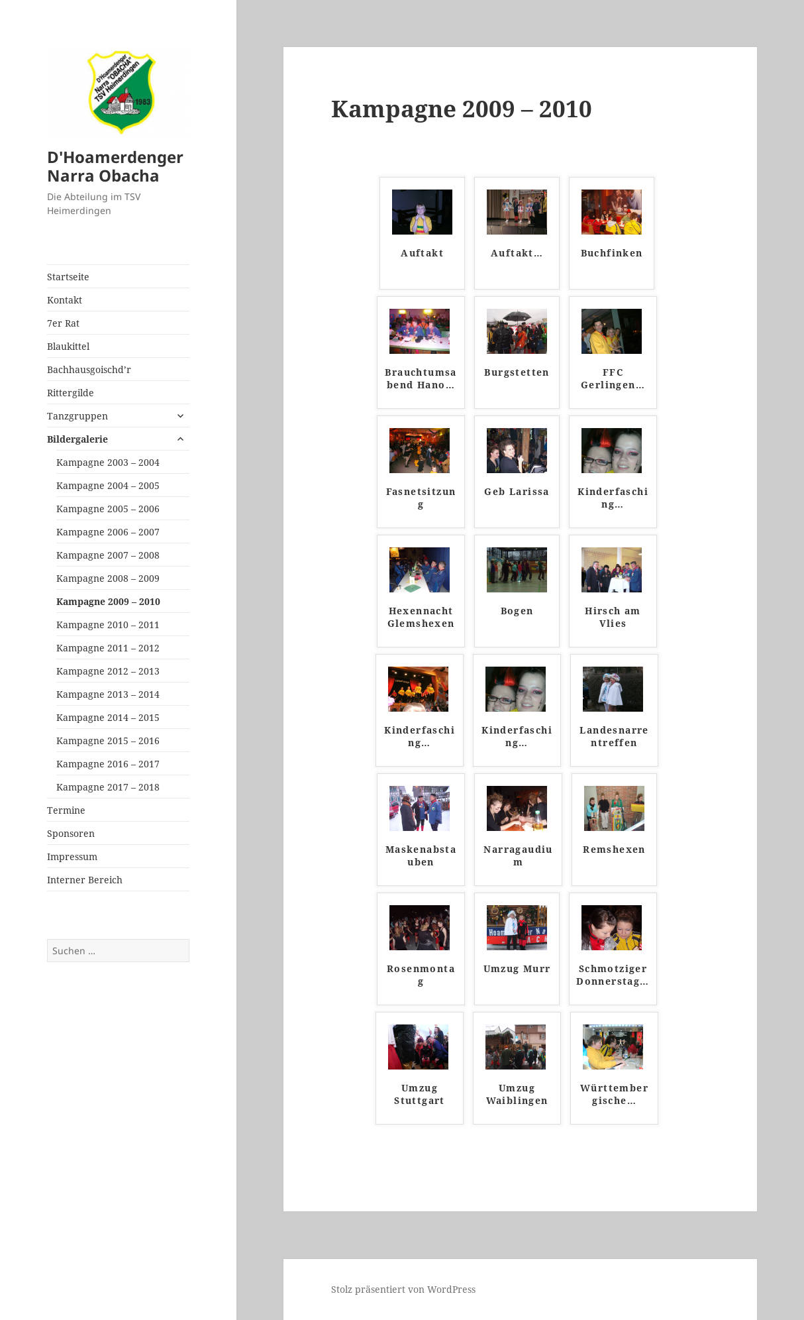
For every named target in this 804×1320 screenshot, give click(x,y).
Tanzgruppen (77, 416)
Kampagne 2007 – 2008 (108, 555)
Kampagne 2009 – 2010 (108, 601)
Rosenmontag (421, 975)
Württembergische (614, 1094)
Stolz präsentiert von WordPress (403, 1289)
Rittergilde (70, 392)
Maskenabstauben (420, 856)
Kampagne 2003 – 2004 (108, 462)
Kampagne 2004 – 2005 (108, 485)
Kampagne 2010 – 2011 (108, 624)
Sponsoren (71, 833)
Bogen (517, 610)
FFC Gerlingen (613, 379)
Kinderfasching (613, 498)
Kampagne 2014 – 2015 (108, 717)
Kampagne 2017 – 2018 (108, 787)
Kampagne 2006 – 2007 (108, 531)
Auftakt (422, 253)
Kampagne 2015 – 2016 (108, 740)
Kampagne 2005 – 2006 (108, 508)
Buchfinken (612, 253)
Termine (66, 810)
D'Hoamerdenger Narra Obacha (115, 166)
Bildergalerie (77, 439)
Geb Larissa (516, 491)
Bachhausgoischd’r (89, 369)
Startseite (68, 276)
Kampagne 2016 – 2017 (108, 763)
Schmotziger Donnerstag (612, 975)
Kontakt (64, 300)
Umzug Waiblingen (517, 1094)
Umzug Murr (517, 968)
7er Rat (63, 323)
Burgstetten (516, 372)
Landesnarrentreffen (613, 736)
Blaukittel (68, 346)
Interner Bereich (85, 879)
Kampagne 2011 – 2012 (108, 647)
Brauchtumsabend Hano (420, 379)
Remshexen (614, 849)
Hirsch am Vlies (613, 617)
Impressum (72, 856)
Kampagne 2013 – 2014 (108, 694)
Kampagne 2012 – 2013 (108, 671)
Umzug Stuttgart (419, 1094)
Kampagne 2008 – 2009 (108, 578)
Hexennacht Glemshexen (421, 617)
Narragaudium (517, 856)
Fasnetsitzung (421, 498)
